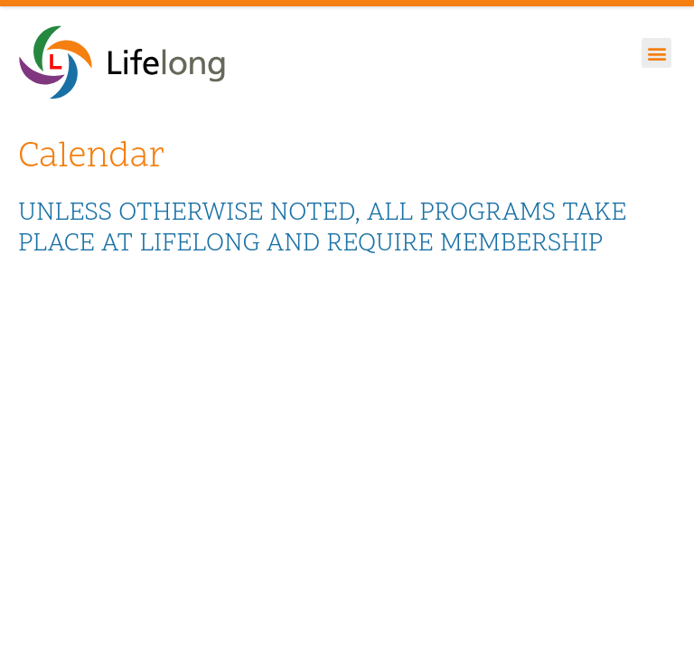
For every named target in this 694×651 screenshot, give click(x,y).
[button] (656, 53)
